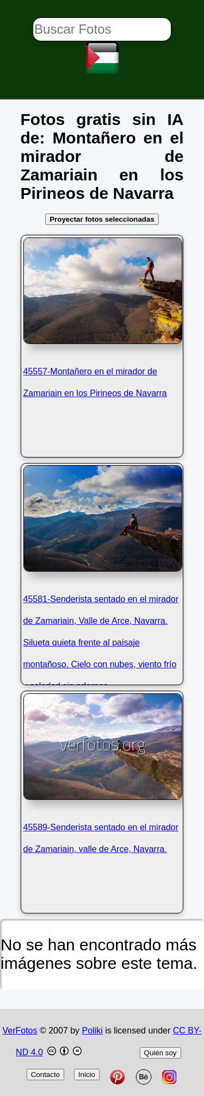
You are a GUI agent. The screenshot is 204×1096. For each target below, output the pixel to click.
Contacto (45, 1074)
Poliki (92, 1030)
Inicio (86, 1074)
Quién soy (160, 1053)
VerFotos (19, 1030)
